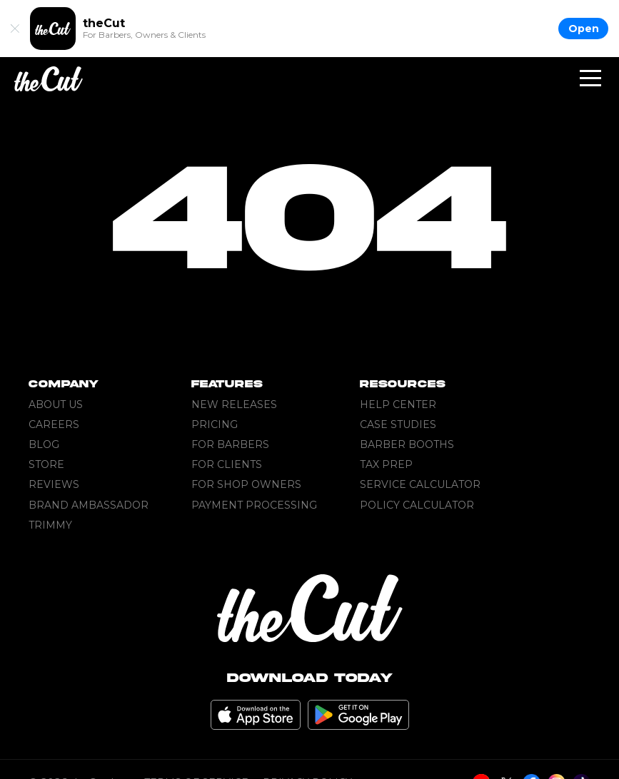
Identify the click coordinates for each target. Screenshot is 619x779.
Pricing (214, 424)
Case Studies (398, 424)
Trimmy (50, 525)
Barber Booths (407, 444)
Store (46, 464)
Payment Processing (254, 505)
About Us (56, 404)
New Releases (234, 404)
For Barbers (230, 444)
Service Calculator (420, 484)
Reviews (54, 484)
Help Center (398, 404)
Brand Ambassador (89, 505)
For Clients (226, 464)
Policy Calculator (417, 505)
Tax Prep (386, 464)
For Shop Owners (246, 484)
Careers (54, 424)
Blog (44, 444)
